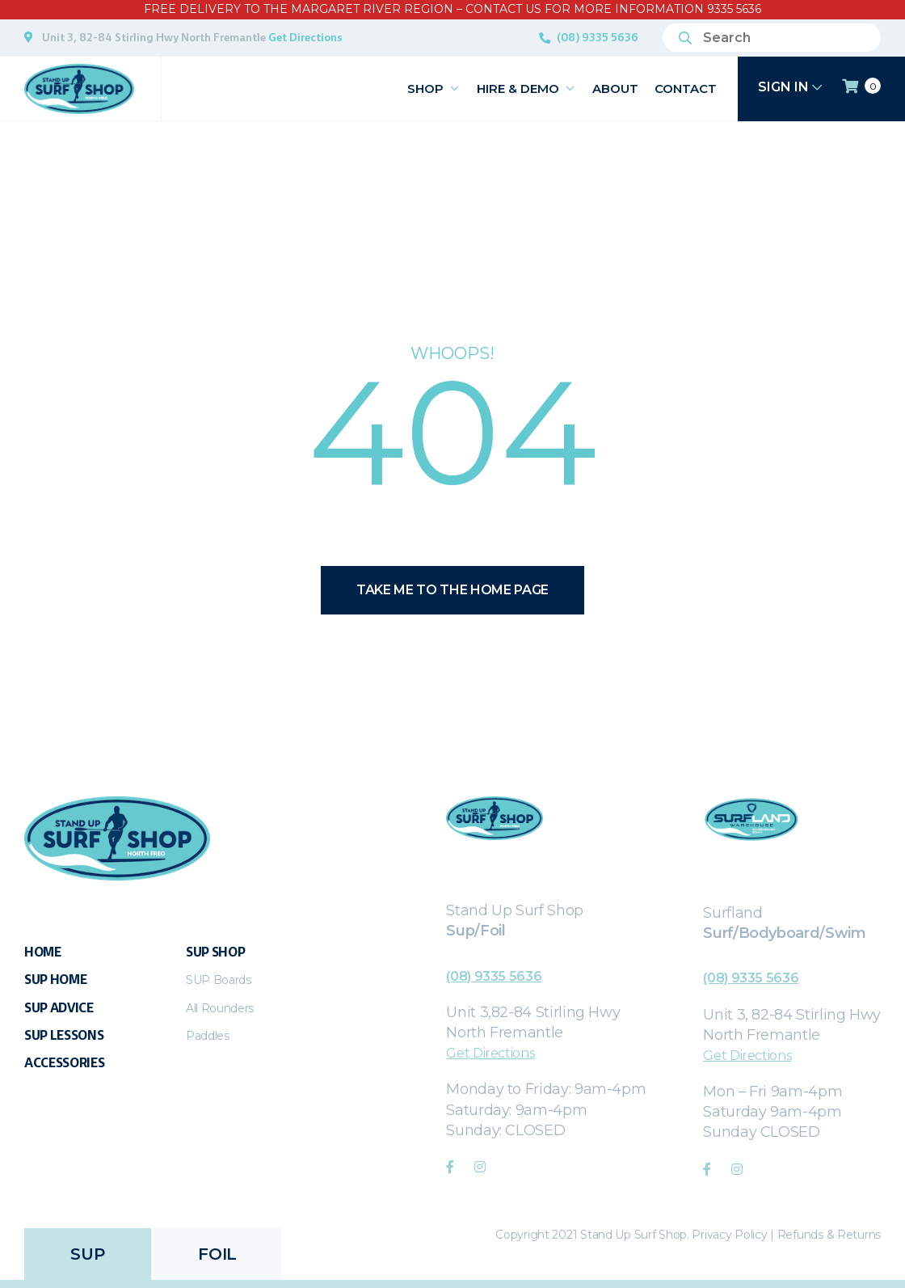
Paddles (207, 1035)
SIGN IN (790, 87)
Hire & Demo (526, 88)
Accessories (64, 1063)
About (615, 88)
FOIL (217, 1254)
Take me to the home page (452, 590)
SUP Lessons (63, 1035)
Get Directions (305, 37)
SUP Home (55, 979)
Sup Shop (215, 952)
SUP (87, 1254)
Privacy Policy (729, 1234)
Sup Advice (59, 1008)
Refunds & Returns (829, 1234)
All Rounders (220, 1008)
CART (861, 86)
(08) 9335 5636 (597, 37)
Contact (686, 88)
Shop (434, 88)
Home (42, 952)
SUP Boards (218, 980)
